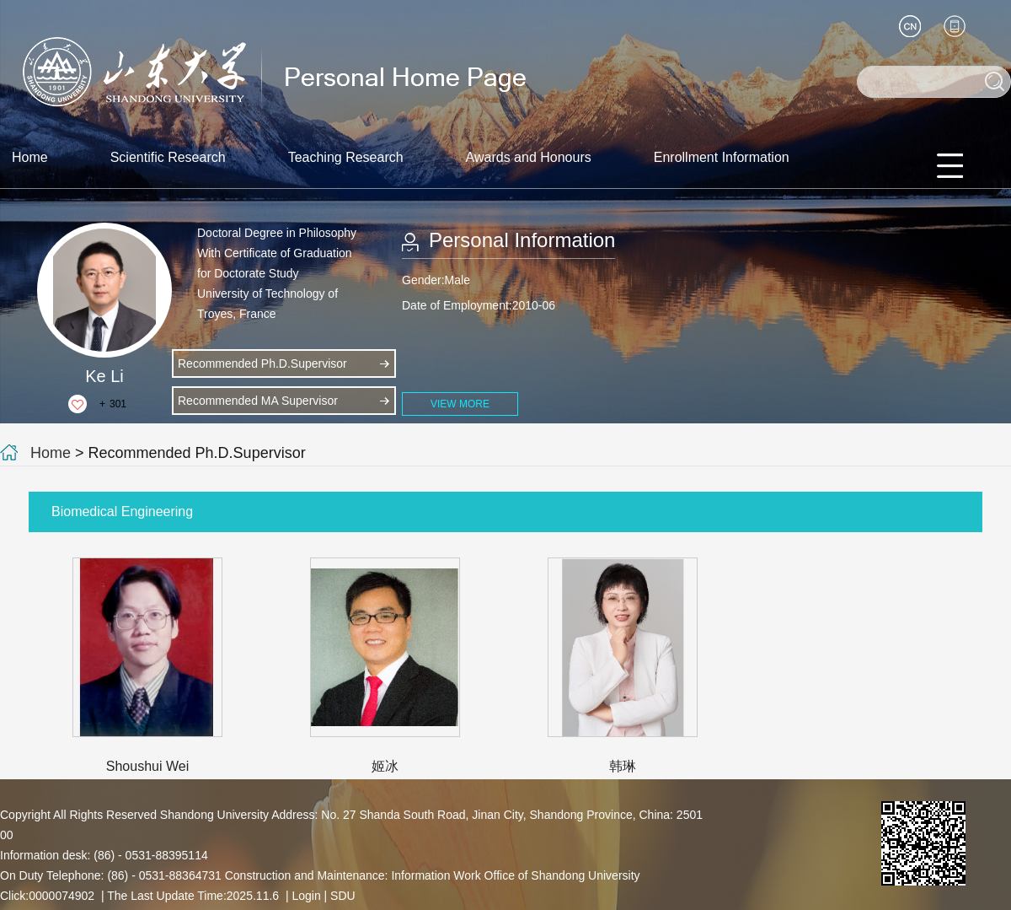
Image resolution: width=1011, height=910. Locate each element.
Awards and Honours (528, 157)
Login (306, 895)
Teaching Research (346, 157)
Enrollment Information (721, 157)
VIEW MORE (460, 404)
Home (30, 157)
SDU (343, 895)
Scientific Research (168, 157)
